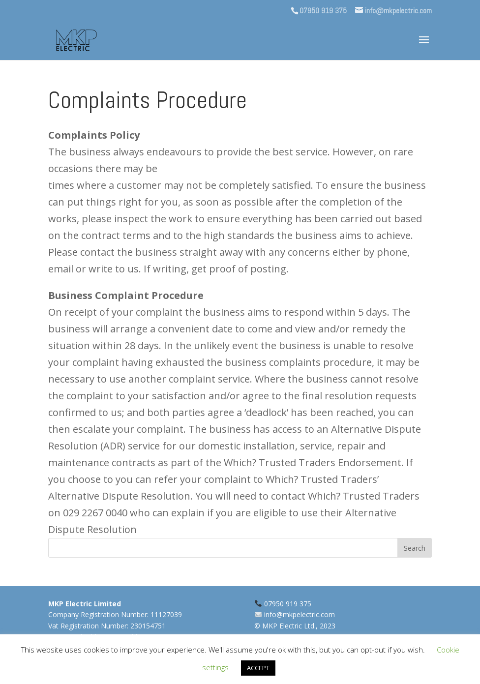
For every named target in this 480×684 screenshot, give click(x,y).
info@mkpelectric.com (299, 614)
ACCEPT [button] (258, 667)
